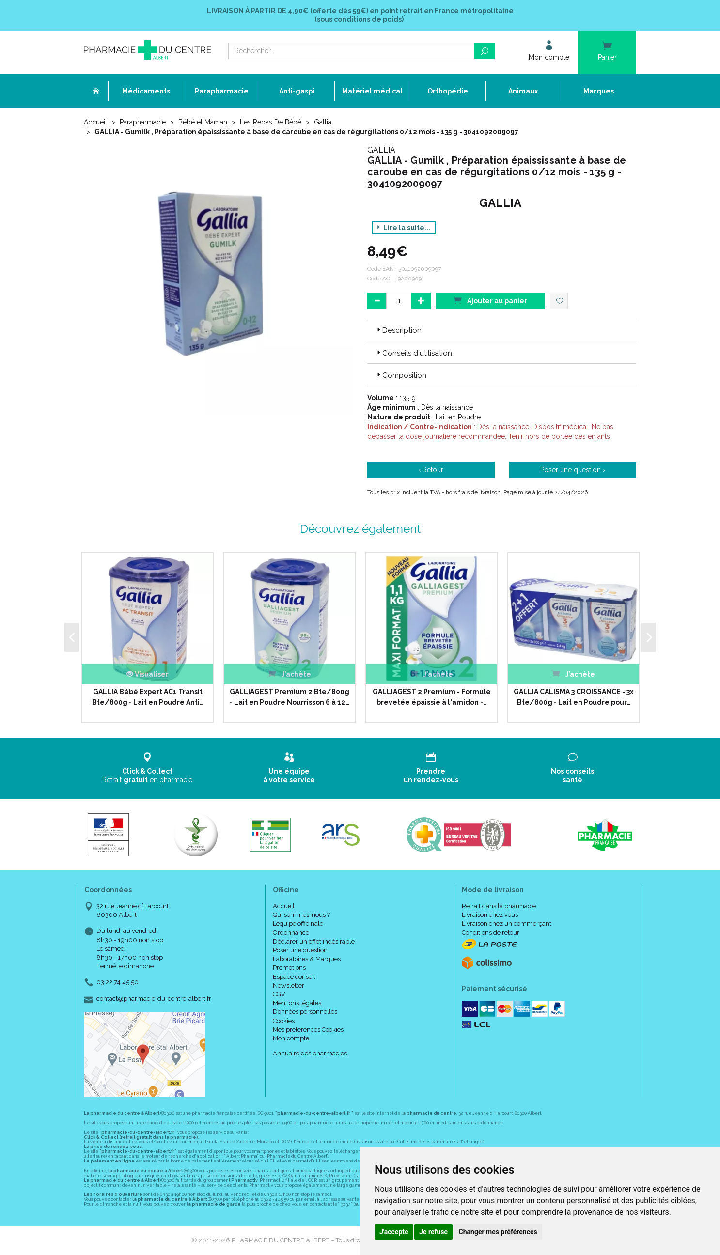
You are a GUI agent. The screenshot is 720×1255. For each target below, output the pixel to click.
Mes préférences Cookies (308, 1029)
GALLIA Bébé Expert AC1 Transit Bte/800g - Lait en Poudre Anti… (147, 697)
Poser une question (300, 950)
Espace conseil (294, 976)
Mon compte (291, 1038)
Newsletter (288, 985)
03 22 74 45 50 (117, 982)
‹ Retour (430, 470)
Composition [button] (400, 375)
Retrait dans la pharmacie (499, 906)
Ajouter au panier (490, 300)
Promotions (289, 967)
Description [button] (398, 330)
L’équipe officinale (298, 923)
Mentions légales (297, 1003)
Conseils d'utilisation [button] (413, 353)
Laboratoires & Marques (307, 958)
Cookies (284, 1020)
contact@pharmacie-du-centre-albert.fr (153, 998)
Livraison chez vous (490, 914)
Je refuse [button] (433, 1232)
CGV (279, 994)
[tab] (502, 330)
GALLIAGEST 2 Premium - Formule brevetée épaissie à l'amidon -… (432, 697)
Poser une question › (572, 470)
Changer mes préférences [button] (498, 1232)
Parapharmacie (143, 122)
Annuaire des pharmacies (310, 1053)
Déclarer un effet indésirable (314, 941)
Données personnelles (305, 1011)
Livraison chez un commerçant (506, 923)
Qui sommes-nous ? (301, 914)
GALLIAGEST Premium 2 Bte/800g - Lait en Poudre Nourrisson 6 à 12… (289, 697)
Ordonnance (291, 932)
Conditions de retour (490, 932)
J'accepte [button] (393, 1232)
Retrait (147, 768)
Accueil (95, 122)
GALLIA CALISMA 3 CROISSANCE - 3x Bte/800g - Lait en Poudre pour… (573, 697)
